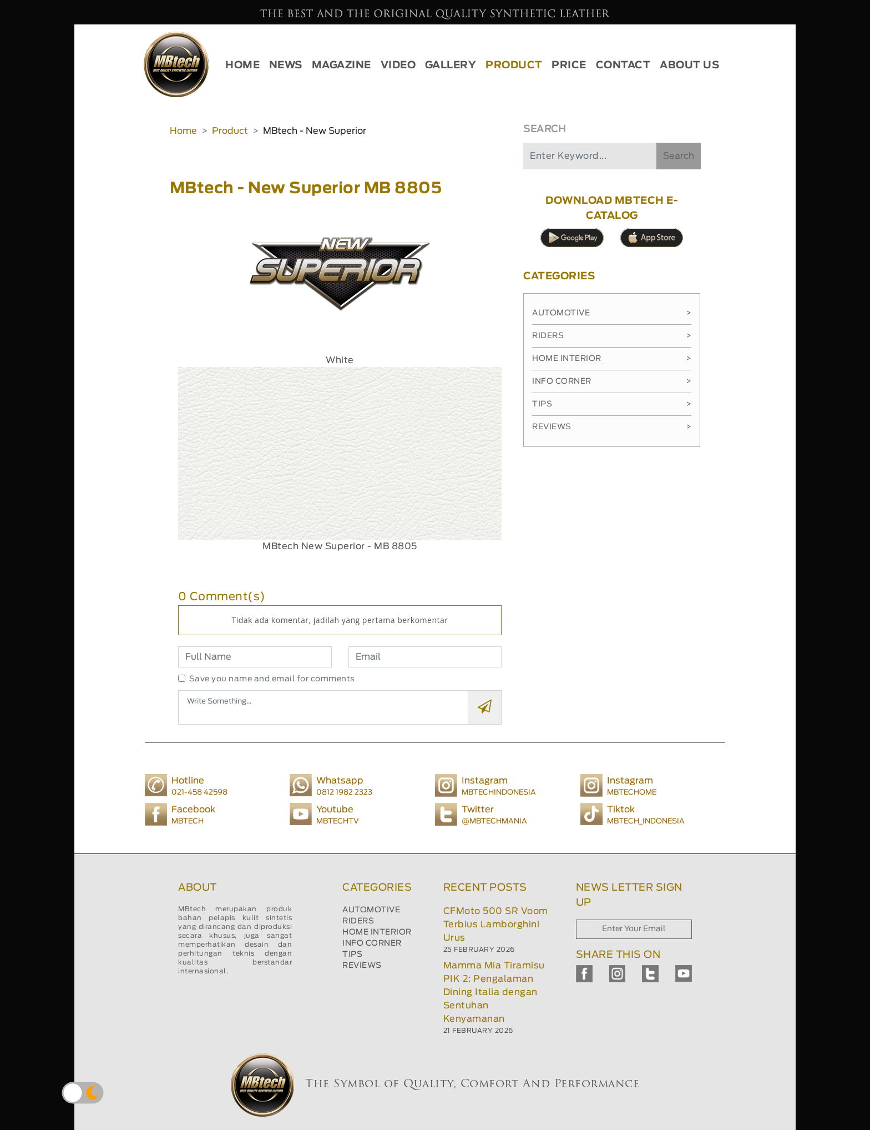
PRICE (569, 66)
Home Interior (611, 359)
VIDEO (398, 66)
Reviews (611, 427)
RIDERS (358, 921)
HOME (242, 66)
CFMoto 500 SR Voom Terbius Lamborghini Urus (495, 924)
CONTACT (623, 66)
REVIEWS (362, 966)
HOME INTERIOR (377, 932)
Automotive (611, 313)
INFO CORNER (372, 943)
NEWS (285, 66)
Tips (611, 404)
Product (230, 131)
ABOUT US (689, 66)
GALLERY (451, 66)
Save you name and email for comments (272, 679)
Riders (611, 336)
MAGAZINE (341, 66)
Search (678, 156)
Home (183, 131)
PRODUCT (514, 66)
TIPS (352, 954)
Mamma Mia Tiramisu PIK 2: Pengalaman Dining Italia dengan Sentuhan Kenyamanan (494, 992)
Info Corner (611, 381)
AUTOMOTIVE (371, 910)
